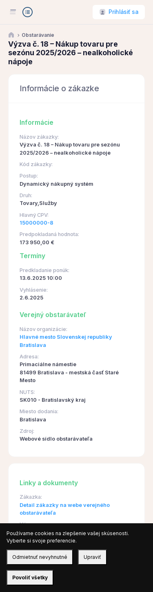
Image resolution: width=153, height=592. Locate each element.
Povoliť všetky (30, 577)
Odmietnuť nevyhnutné (39, 557)
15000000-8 (36, 223)
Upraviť (92, 557)
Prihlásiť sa (123, 12)
